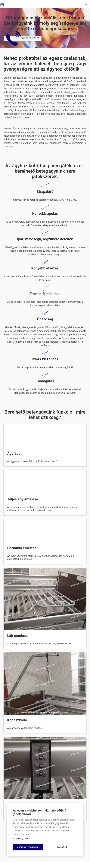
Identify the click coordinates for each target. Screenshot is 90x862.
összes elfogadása (27, 847)
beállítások (62, 847)
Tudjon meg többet (21, 838)
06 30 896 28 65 (23, 38)
